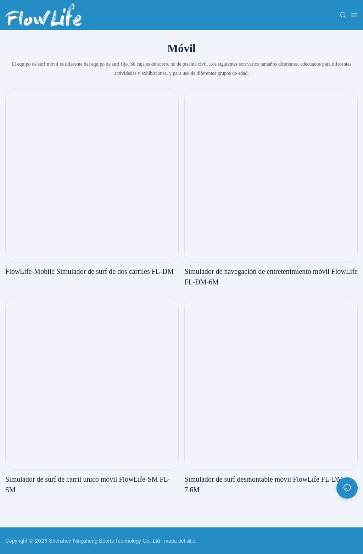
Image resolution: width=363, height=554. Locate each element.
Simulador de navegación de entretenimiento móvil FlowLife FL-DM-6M (271, 276)
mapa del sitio (179, 541)
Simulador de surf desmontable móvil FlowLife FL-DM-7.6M (264, 484)
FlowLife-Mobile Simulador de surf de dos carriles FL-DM (89, 271)
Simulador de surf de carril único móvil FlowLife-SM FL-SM (87, 484)
